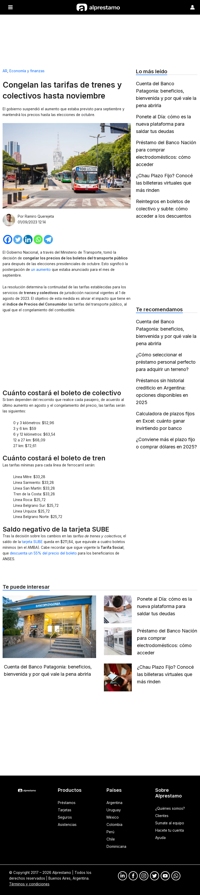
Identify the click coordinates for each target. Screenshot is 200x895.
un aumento (41, 269)
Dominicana (116, 846)
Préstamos (67, 803)
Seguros (65, 817)
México (113, 817)
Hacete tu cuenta (169, 830)
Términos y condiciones (29, 884)
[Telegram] (48, 239)
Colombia (114, 825)
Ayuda (160, 838)
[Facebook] (7, 239)
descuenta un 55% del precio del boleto (43, 553)
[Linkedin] (28, 239)
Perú (110, 832)
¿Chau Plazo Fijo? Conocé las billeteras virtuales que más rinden (164, 183)
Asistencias (67, 825)
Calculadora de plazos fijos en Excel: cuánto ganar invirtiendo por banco (165, 421)
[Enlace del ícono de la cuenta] (192, 7)
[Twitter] (17, 239)
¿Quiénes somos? (170, 808)
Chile (111, 839)
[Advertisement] (100, 39)
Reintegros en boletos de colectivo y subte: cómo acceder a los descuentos (163, 209)
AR (5, 71)
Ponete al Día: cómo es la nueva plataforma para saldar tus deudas (163, 124)
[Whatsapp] (38, 239)
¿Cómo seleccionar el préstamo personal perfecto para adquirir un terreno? (166, 362)
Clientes (161, 816)
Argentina (114, 803)
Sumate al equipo (169, 823)
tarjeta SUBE (32, 542)
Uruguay (114, 810)
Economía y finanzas (27, 71)
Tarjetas (64, 810)
